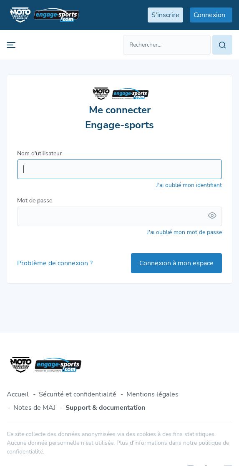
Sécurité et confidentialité (77, 394)
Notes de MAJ (34, 407)
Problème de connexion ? (55, 263)
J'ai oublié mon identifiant (189, 185)
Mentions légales (152, 394)
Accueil (18, 394)
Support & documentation (105, 407)
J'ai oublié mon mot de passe (184, 232)
